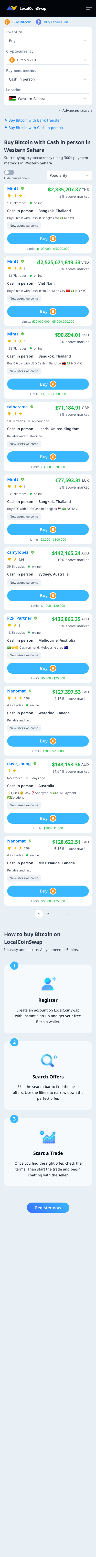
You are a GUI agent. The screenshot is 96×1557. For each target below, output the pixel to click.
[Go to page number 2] (48, 914)
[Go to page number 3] (57, 914)
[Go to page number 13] (67, 914)
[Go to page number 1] (39, 914)
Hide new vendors (17, 178)
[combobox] (9, 60)
